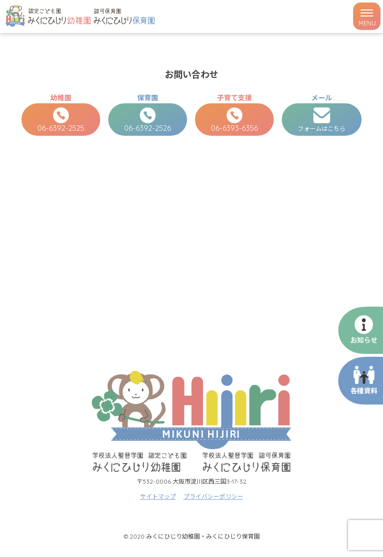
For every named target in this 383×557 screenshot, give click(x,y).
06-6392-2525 (60, 120)
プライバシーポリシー (213, 496)
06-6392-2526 (147, 120)
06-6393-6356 (234, 120)
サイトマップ (158, 496)
